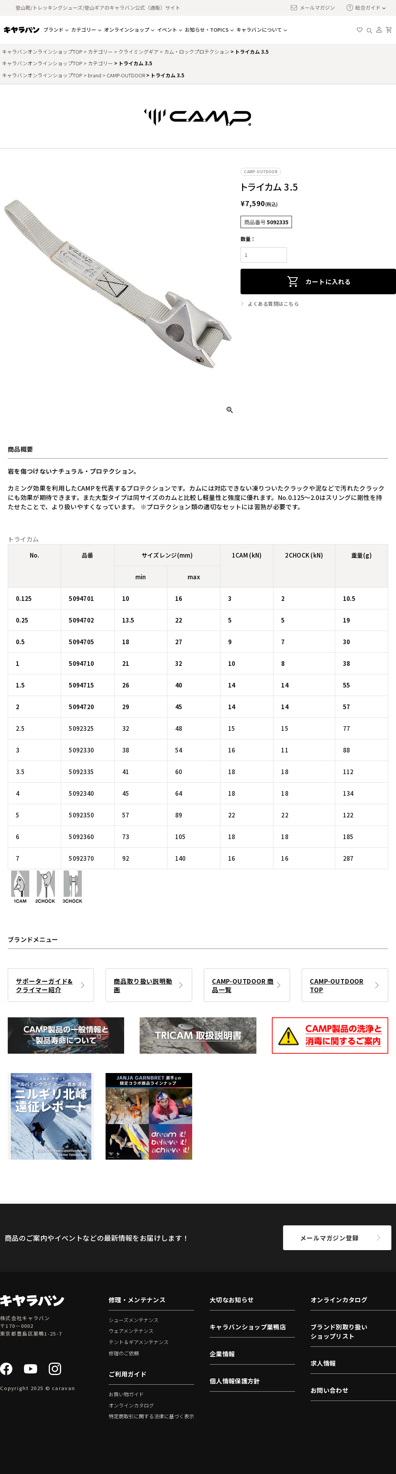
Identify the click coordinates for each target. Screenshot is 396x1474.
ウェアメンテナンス (131, 1330)
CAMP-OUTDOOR (126, 75)
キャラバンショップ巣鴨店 (248, 1326)
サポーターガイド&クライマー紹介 (44, 985)
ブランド (53, 29)
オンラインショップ (126, 29)
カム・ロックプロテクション (196, 51)
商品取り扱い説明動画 (143, 985)
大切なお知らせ (232, 1299)
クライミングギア (138, 51)
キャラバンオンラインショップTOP (42, 51)
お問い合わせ (329, 1390)
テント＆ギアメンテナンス (139, 1342)
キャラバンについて (259, 29)
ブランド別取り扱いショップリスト (339, 1331)
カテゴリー (83, 29)
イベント (167, 29)
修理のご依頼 (124, 1353)
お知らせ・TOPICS (207, 29)
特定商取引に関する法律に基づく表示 (151, 1416)
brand (94, 75)
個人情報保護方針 (235, 1380)
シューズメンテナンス (134, 1320)
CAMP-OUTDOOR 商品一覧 (243, 985)
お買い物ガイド (126, 1394)
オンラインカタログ (131, 1405)
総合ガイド (363, 7)
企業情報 (222, 1353)
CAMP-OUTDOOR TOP (337, 985)
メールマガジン (312, 8)
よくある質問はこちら (273, 303)
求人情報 (323, 1363)
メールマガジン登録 (329, 1237)
